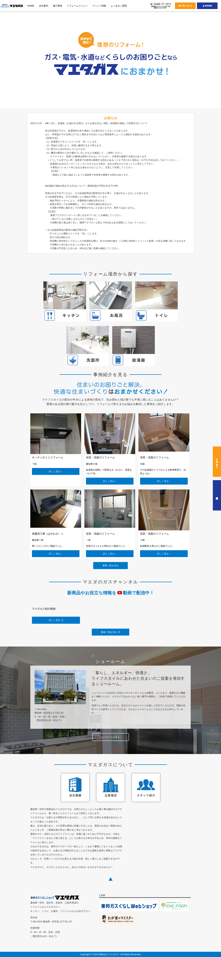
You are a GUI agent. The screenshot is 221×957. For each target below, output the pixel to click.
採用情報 (207, 6)
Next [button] (198, 61)
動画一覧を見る (110, 632)
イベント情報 (99, 5)
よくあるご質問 (119, 5)
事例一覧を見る (111, 565)
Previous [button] (22, 61)
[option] (110, 59)
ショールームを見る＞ (110, 737)
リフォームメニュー (77, 5)
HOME (30, 5)
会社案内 (43, 5)
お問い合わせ (185, 6)
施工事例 (57, 5)
